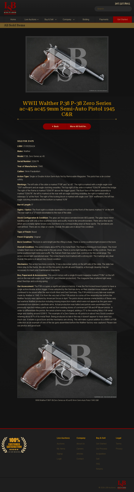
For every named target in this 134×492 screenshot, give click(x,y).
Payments (103, 19)
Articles (80, 454)
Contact (80, 459)
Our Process (101, 449)
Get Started (122, 19)
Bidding (86, 19)
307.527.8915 (122, 3)
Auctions (60, 443)
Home (13, 19)
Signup (60, 454)
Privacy (119, 449)
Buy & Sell (49, 19)
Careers (80, 449)
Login (59, 459)
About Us (81, 443)
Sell (97, 459)
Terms (118, 443)
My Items (61, 449)
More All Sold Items (79, 126)
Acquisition (101, 454)
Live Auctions (30, 19)
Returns (99, 469)
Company (67, 19)
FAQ (98, 464)
